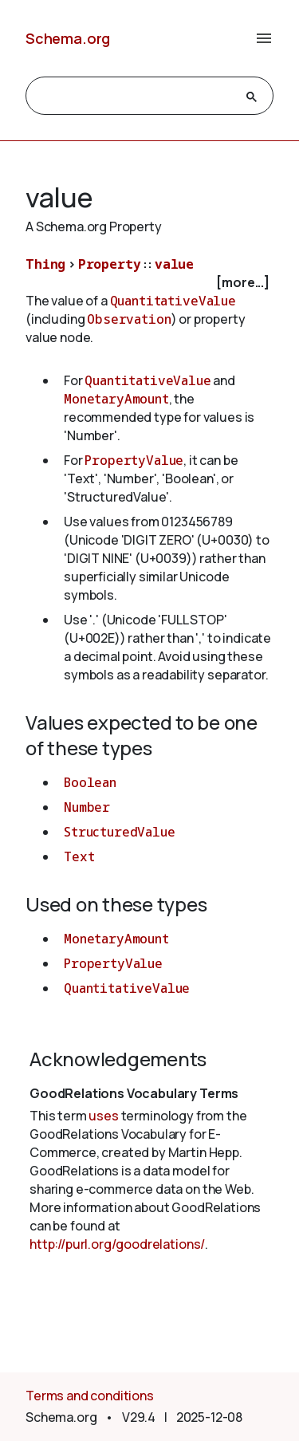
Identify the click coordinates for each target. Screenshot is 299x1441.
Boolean (90, 782)
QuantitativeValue (173, 300)
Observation (129, 319)
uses (103, 1115)
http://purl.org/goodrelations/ (117, 1244)
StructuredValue (119, 832)
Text (79, 856)
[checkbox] (149, 283)
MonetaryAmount (116, 398)
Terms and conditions (90, 1395)
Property (109, 264)
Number (87, 807)
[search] (135, 96)
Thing (45, 264)
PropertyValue (134, 460)
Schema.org (68, 38)
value (174, 264)
